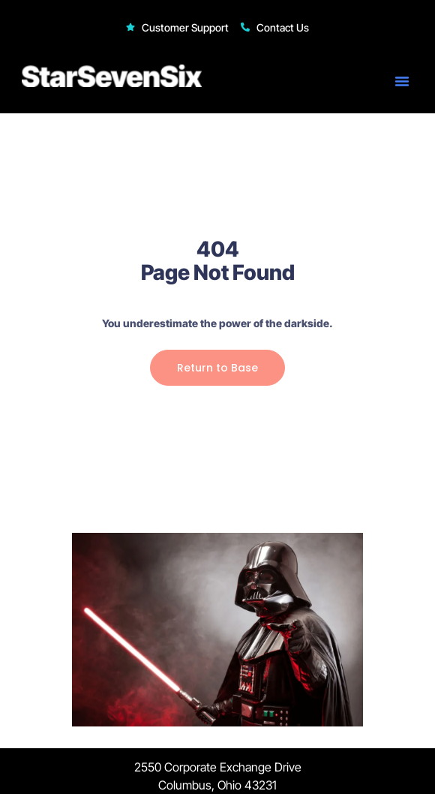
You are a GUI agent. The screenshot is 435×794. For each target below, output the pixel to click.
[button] (402, 81)
